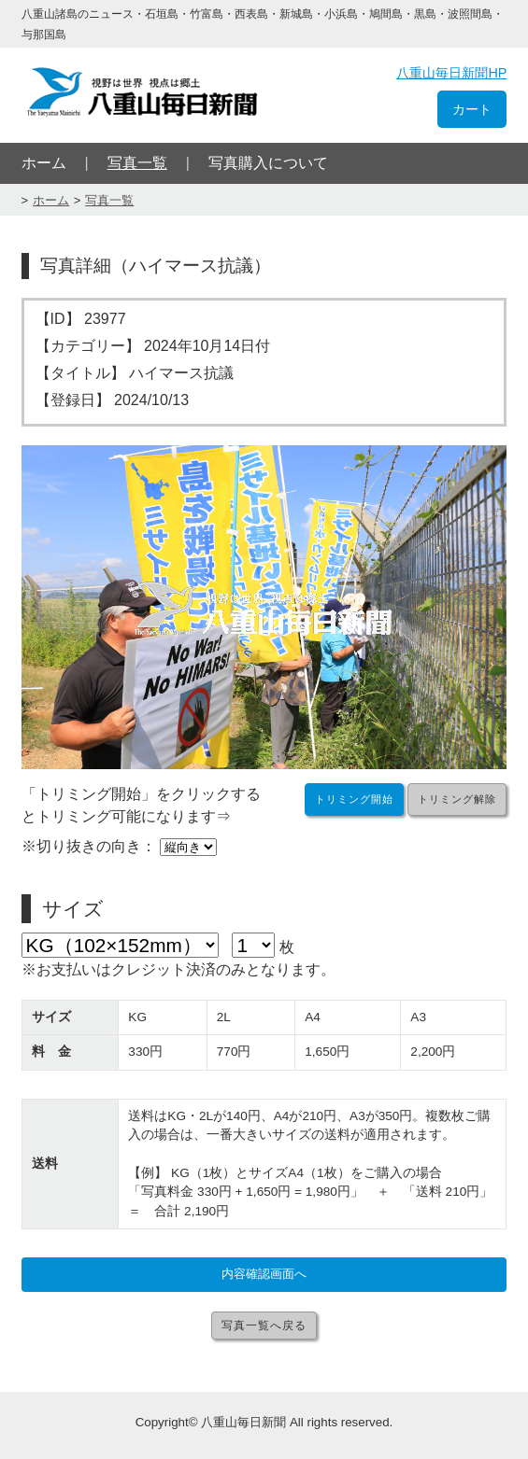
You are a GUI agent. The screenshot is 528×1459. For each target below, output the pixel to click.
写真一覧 (137, 163)
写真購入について (268, 163)
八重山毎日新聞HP (451, 72)
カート (472, 109)
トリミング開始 (354, 799)
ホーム (43, 163)
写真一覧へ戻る (264, 1325)
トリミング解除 (457, 799)
